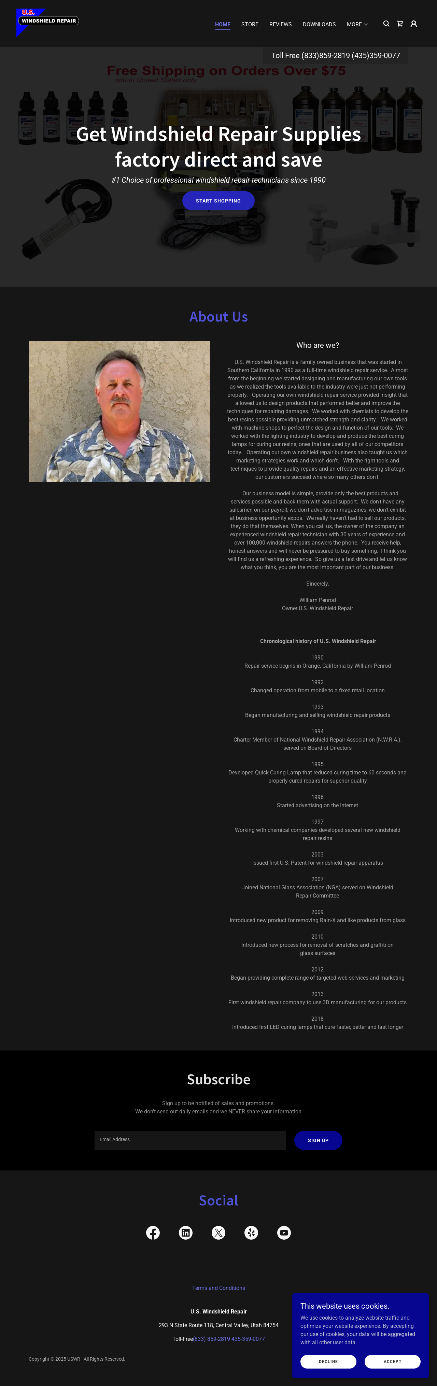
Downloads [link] (319, 24)
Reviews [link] (280, 24)
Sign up (318, 1140)
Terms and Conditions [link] (218, 1288)
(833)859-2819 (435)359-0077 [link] (350, 55)
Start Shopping (218, 201)
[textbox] (190, 1140)
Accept (392, 1361)
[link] (47, 23)
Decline (328, 1361)
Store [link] (249, 24)
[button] (358, 25)
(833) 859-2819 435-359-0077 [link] (229, 1339)
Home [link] (222, 24)
